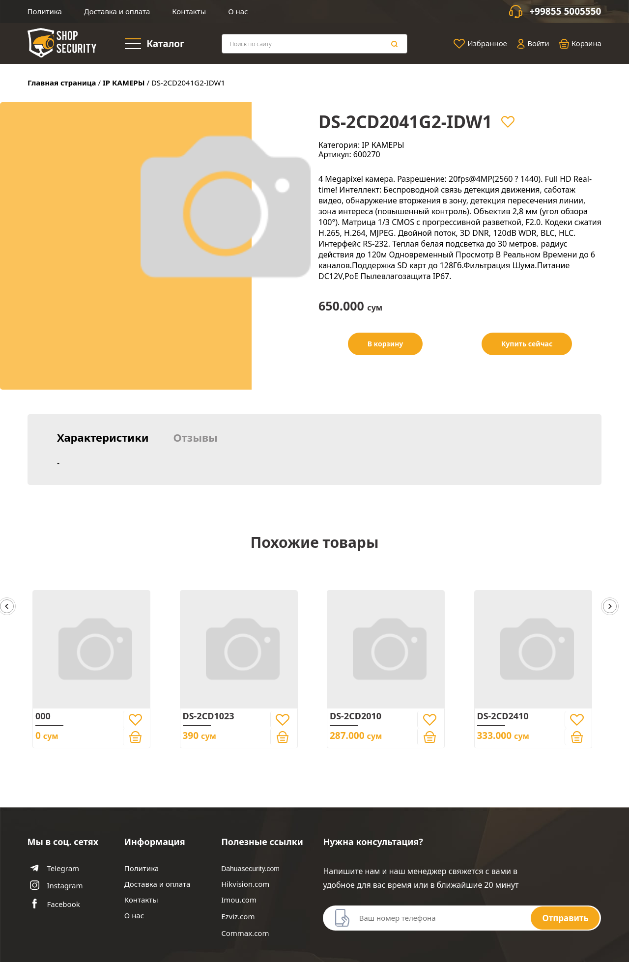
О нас (238, 11)
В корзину (385, 343)
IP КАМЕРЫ (124, 82)
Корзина (580, 44)
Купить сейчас (526, 343)
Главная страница (62, 82)
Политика (45, 11)
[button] (610, 607)
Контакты (189, 11)
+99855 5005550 (565, 11)
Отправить (565, 918)
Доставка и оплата (117, 11)
